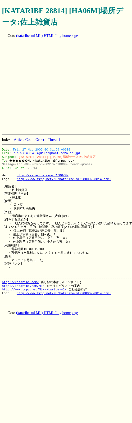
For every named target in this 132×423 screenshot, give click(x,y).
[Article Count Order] (29, 140)
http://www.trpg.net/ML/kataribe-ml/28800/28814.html (64, 179)
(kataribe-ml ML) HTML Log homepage (47, 36)
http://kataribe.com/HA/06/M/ (42, 175)
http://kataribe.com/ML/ (23, 286)
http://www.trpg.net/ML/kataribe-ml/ (34, 289)
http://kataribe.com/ (20, 282)
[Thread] (53, 140)
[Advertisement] (44, 86)
